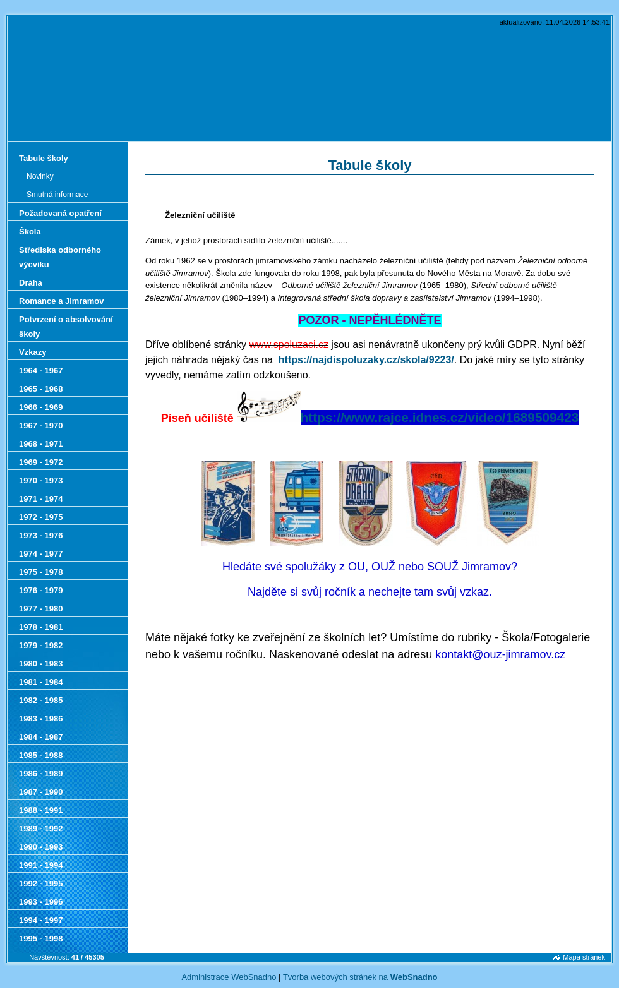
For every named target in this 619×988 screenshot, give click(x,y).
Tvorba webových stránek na (360, 977)
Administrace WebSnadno (228, 977)
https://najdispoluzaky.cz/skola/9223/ (366, 359)
